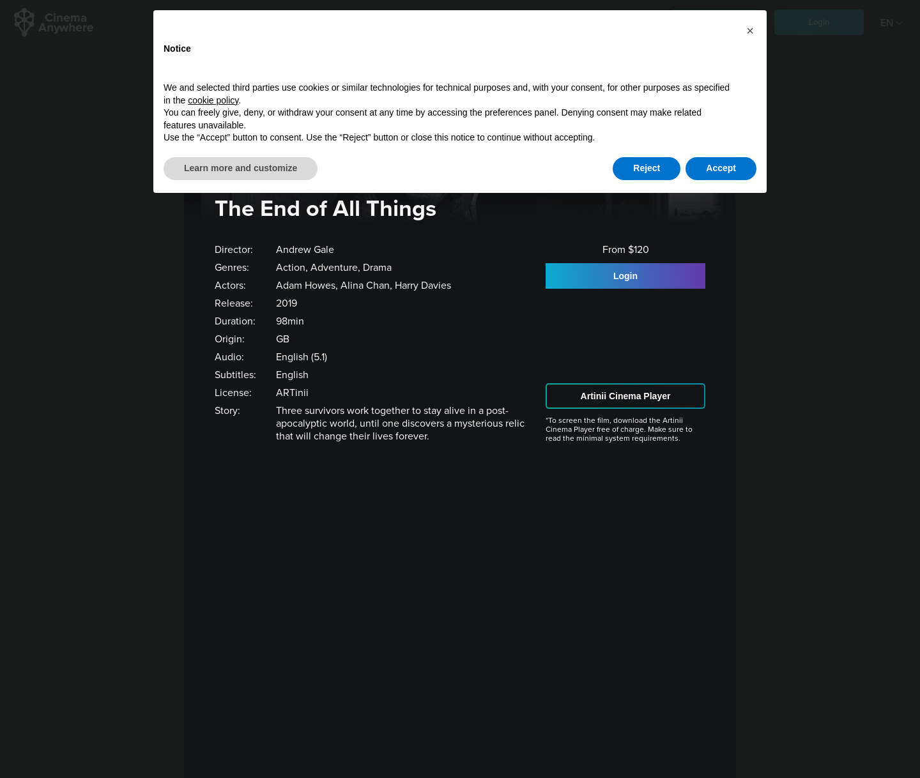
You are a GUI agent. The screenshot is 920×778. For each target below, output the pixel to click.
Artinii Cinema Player (626, 396)
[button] (750, 30)
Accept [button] (721, 168)
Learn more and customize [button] (240, 168)
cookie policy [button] (213, 100)
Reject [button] (646, 168)
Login (625, 276)
